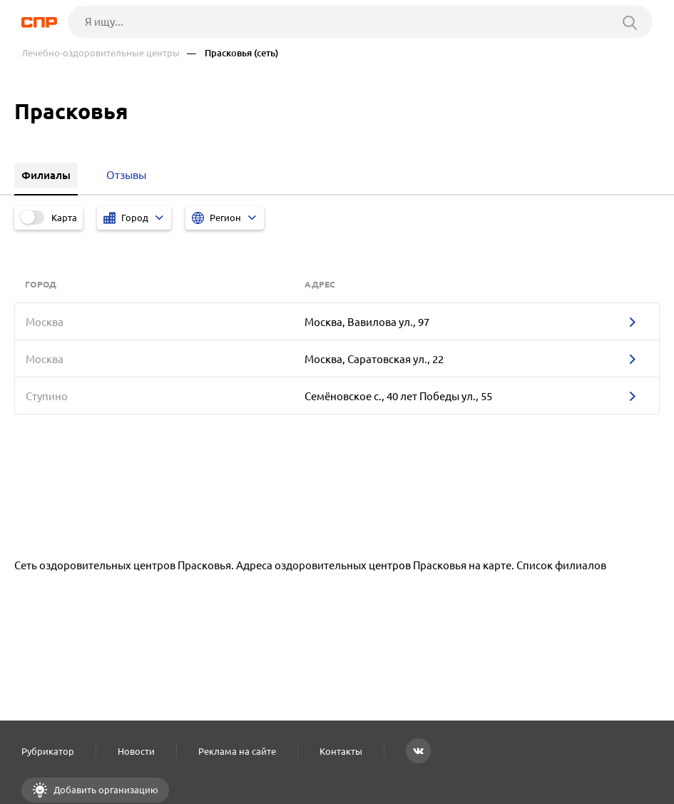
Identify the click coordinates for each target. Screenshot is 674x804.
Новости (136, 751)
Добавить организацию (104, 789)
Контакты (341, 751)
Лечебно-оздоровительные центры (100, 53)
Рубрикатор (47, 751)
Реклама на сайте (237, 751)
